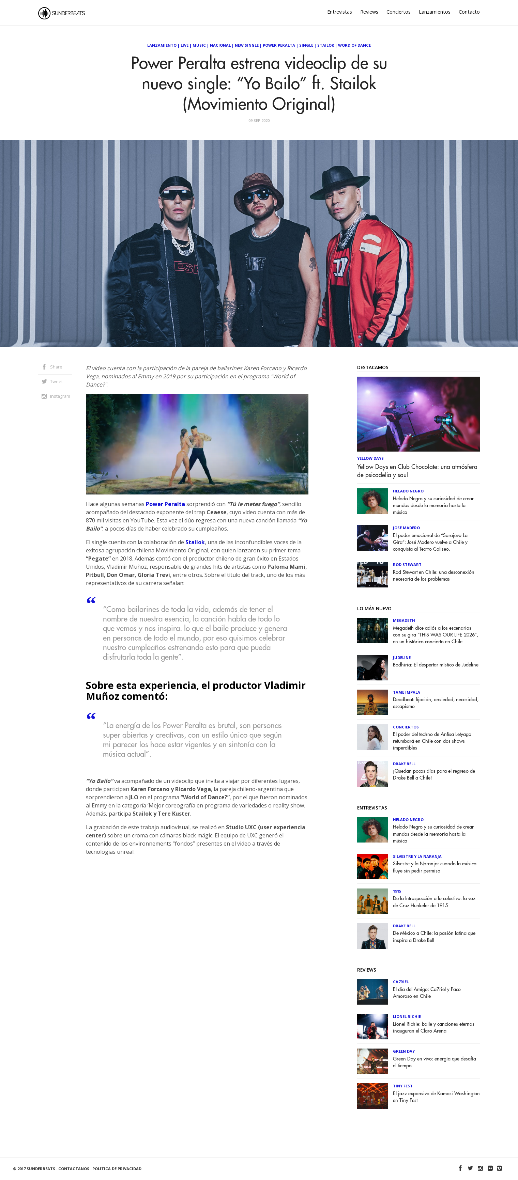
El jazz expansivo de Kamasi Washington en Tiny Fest (436, 1097)
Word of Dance (354, 45)
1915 (397, 891)
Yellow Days (370, 458)
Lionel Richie (407, 1016)
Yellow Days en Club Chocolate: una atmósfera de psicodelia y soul (417, 471)
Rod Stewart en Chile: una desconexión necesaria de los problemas (433, 576)
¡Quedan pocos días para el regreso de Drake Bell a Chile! (434, 775)
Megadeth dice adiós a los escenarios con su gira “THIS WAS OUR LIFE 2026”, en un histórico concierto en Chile (435, 635)
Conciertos (398, 12)
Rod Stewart (407, 564)
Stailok (325, 45)
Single (306, 45)
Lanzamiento (162, 45)
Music (199, 45)
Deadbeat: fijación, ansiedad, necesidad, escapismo (435, 703)
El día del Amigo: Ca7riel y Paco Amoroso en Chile (427, 993)
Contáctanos (73, 1168)
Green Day (404, 1051)
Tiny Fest (403, 1085)
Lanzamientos (435, 12)
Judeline (402, 657)
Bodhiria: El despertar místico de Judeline (435, 664)
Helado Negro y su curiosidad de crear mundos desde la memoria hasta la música (433, 505)
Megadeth (404, 620)
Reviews (369, 12)
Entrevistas (339, 12)
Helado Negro (408, 490)
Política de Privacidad (116, 1168)
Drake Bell (404, 763)
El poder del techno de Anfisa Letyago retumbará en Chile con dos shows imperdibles (432, 741)
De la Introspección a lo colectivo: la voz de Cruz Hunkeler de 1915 (434, 902)
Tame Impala (406, 692)
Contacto (469, 12)
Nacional (220, 45)
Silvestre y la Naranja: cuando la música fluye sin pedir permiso (434, 867)
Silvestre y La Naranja (417, 856)
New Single (247, 45)
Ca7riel (401, 981)
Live (184, 45)
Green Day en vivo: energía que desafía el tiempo (434, 1062)
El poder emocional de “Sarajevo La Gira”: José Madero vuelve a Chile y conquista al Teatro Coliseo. (430, 542)
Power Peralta (279, 45)
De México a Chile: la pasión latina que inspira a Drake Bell (434, 937)
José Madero (406, 527)
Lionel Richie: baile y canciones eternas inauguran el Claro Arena (433, 1028)
